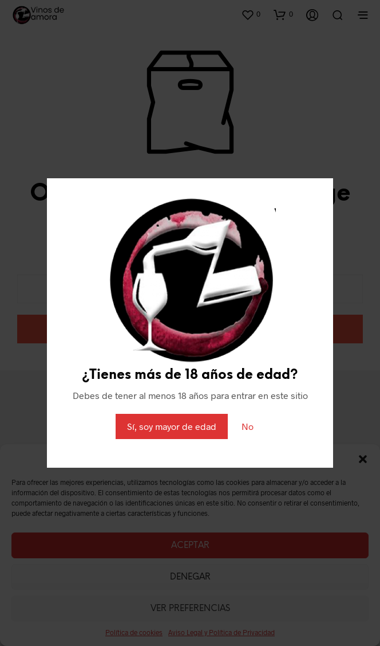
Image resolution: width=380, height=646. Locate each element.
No (248, 426)
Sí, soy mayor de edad (171, 426)
